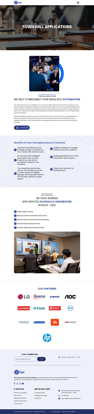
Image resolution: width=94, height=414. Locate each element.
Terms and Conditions (69, 411)
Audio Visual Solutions (20, 401)
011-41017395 (65, 395)
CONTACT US (23, 128)
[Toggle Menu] (78, 2)
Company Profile (40, 393)
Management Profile (41, 395)
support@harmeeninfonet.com (71, 398)
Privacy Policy (56, 411)
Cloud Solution (18, 404)
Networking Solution (20, 398)
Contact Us (38, 398)
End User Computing (20, 393)
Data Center (17, 395)
